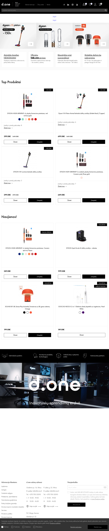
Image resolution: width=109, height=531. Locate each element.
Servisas (4, 510)
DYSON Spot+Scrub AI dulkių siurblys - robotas (81, 248)
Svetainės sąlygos (6, 493)
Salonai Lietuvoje (30, 5)
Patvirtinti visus (97, 527)
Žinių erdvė (40, 5)
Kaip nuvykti (33, 506)
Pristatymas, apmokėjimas (9, 496)
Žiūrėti (15, 142)
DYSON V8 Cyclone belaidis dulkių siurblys (27, 172)
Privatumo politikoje (55, 523)
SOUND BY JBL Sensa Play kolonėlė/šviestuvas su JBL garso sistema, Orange (27, 307)
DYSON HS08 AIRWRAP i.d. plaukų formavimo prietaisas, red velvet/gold (27, 114)
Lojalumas (4, 486)
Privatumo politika (6, 514)
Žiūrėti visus (7, 128)
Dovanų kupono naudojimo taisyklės (12, 507)
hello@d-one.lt (37, 491)
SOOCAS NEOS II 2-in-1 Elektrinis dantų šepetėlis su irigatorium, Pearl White (81, 307)
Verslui (48, 5)
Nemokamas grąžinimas (9, 500)
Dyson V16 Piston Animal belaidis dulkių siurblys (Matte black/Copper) (81, 113)
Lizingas (3, 490)
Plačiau (4, 53)
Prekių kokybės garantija (9, 503)
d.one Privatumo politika (97, 499)
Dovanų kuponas (6, 517)
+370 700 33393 (35, 494)
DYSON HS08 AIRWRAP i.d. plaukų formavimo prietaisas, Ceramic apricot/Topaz (27, 249)
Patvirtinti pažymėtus (75, 527)
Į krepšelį (39, 142)
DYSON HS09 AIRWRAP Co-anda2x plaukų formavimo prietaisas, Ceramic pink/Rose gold (81, 173)
